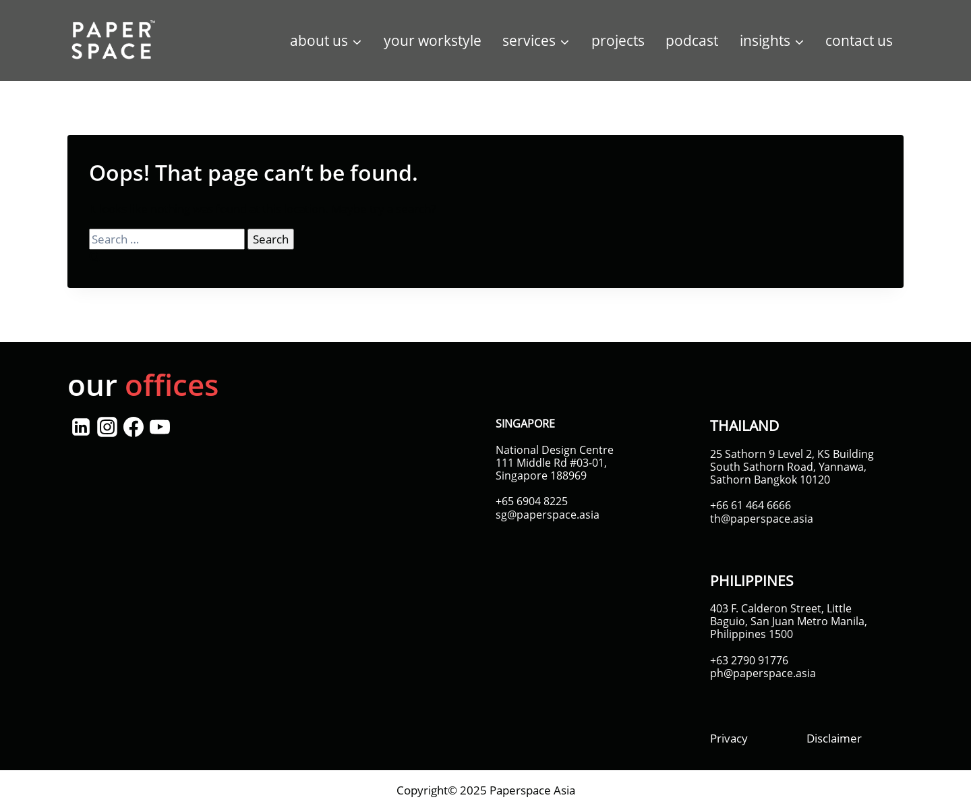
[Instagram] (107, 427)
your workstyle (432, 40)
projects (618, 40)
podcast (692, 40)
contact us (859, 40)
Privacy (729, 738)
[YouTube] (159, 427)
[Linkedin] (80, 427)
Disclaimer (834, 738)
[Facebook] (133, 427)
